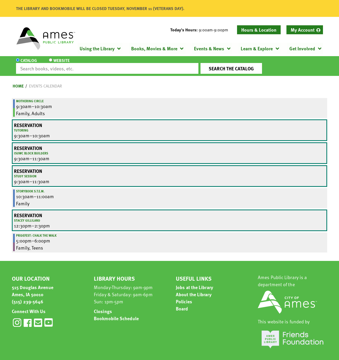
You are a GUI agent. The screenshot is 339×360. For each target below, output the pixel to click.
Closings (103, 306)
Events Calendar (45, 81)
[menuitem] (304, 29)
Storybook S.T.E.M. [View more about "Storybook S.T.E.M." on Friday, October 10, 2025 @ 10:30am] (30, 186)
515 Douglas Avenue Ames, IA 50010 (32, 286)
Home (18, 81)
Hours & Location (258, 29)
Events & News (209, 48)
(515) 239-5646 (27, 296)
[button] (201, 29)
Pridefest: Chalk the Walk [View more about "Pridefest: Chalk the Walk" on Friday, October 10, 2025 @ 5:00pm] (36, 230)
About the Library (194, 289)
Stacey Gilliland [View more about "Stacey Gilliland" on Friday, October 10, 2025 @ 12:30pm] (27, 215)
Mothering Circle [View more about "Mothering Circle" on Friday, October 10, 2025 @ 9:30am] (30, 96)
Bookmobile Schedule (116, 313)
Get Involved (302, 48)
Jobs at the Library (194, 282)
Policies (184, 296)
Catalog (28, 63)
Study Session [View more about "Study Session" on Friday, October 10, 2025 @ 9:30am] (25, 171)
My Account (303, 29)
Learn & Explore (257, 48)
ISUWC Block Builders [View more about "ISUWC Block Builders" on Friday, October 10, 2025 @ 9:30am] (31, 148)
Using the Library (97, 48)
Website (60, 63)
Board (182, 303)
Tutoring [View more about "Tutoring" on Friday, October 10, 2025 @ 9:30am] (21, 125)
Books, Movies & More (154, 48)
